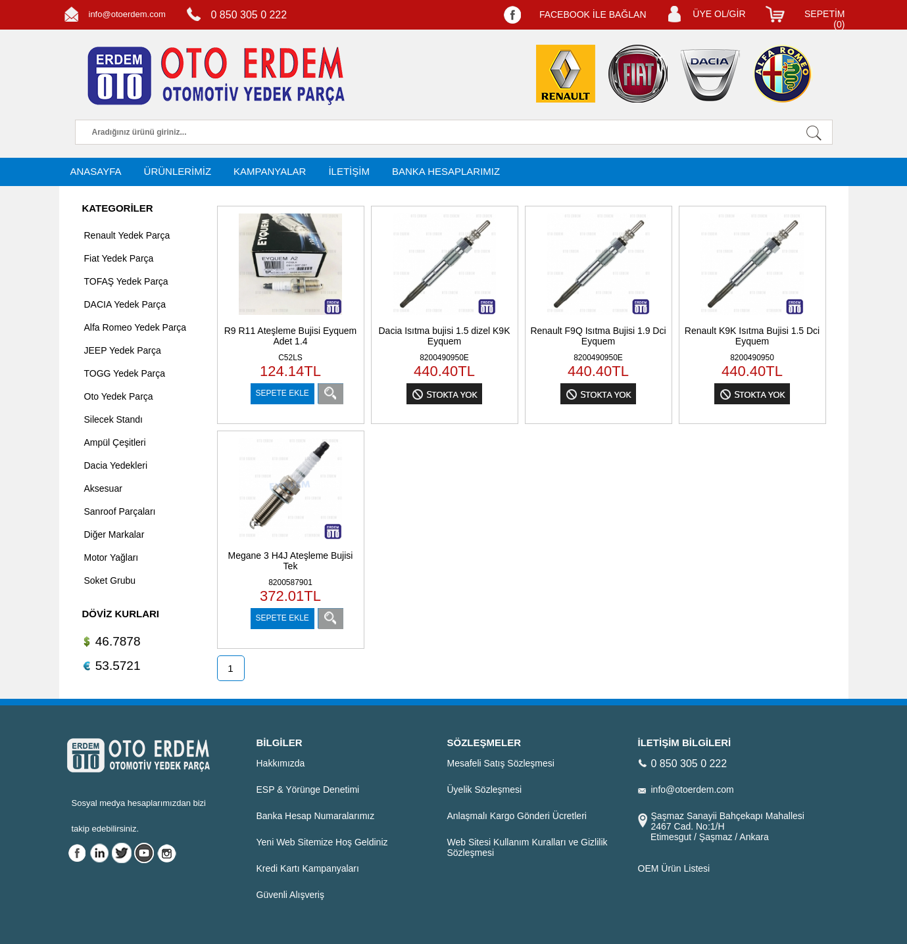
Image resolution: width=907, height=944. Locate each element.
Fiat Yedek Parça (119, 258)
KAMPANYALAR (269, 171)
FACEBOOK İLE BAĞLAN (593, 14)
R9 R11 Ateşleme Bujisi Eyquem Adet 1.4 (290, 335)
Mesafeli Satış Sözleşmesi (500, 763)
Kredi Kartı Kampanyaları (308, 868)
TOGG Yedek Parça (124, 373)
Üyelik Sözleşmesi (484, 789)
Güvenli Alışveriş (290, 894)
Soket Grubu (110, 580)
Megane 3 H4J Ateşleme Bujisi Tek (290, 560)
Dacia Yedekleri (116, 465)
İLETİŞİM (349, 171)
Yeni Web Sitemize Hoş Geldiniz (322, 842)
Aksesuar (103, 488)
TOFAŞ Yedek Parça (126, 281)
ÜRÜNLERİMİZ (178, 171)
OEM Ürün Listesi (674, 868)
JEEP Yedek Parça (122, 350)
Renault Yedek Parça (127, 235)
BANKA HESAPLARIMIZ (446, 171)
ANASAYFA (96, 171)
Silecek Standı (113, 419)
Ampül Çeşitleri (115, 442)
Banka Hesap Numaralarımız (316, 816)
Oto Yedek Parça (118, 396)
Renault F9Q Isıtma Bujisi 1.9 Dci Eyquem (598, 335)
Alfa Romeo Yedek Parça (135, 327)
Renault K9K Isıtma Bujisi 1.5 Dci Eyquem (752, 335)
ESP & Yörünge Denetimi (308, 789)
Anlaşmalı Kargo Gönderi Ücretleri (517, 816)
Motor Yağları (111, 557)
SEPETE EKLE (282, 393)
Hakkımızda (281, 763)
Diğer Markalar (114, 534)
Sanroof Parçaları (120, 511)
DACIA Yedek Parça (125, 304)
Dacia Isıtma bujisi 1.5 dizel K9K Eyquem (444, 335)
